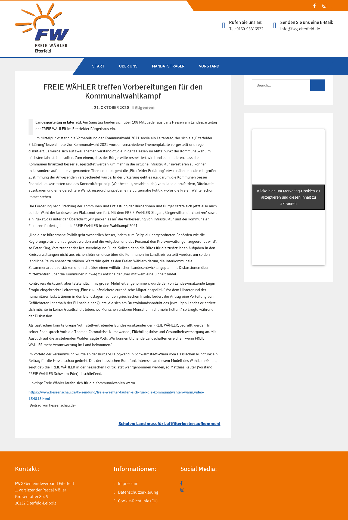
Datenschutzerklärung (138, 492)
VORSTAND (209, 66)
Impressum (128, 483)
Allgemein (144, 107)
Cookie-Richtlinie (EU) (138, 501)
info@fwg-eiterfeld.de (300, 29)
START (98, 66)
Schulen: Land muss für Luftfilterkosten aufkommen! (169, 423)
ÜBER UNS (128, 66)
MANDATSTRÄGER (168, 66)
